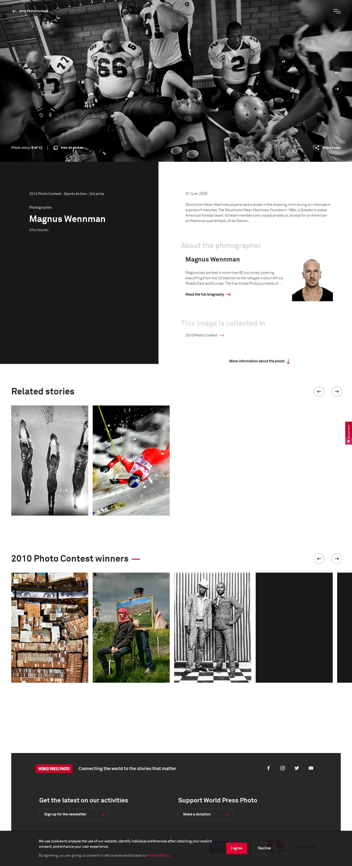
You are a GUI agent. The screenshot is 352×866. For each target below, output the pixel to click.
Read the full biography (204, 294)
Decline (264, 848)
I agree (236, 848)
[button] (319, 391)
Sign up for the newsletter (65, 814)
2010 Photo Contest (33, 11)
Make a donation (197, 814)
